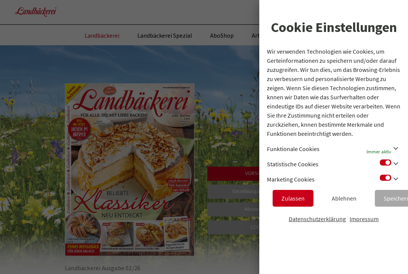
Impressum (364, 219)
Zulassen (293, 198)
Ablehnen (344, 198)
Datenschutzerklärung (317, 219)
